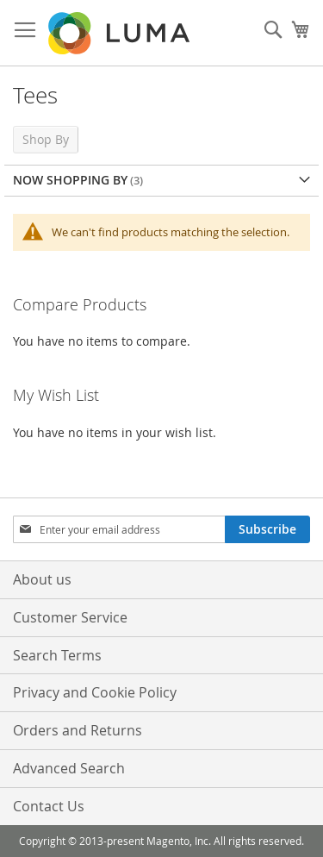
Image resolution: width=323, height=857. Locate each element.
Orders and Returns (77, 730)
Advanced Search (69, 768)
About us (42, 579)
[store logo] (120, 33)
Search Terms (57, 655)
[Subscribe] (267, 529)
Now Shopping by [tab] (70, 180)
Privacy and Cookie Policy (95, 692)
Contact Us (48, 806)
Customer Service (70, 617)
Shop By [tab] (45, 139)
